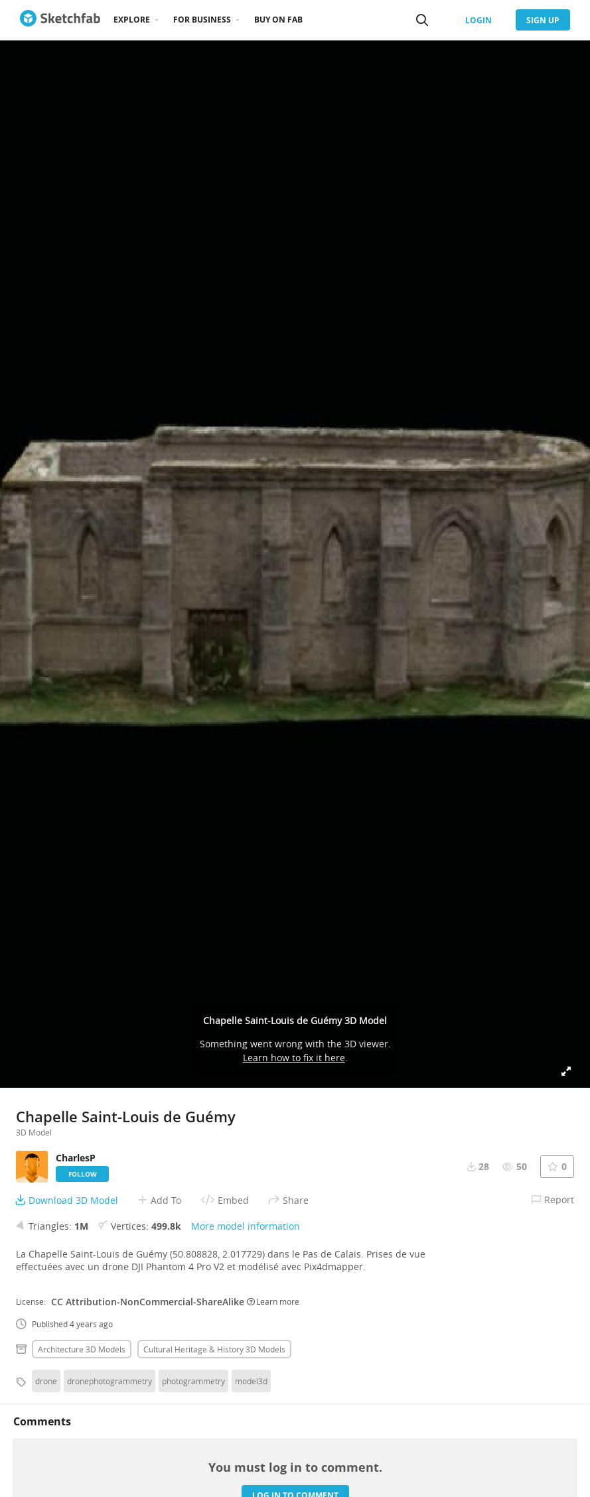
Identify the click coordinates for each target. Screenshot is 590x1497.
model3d (251, 1381)
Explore (131, 19)
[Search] (422, 20)
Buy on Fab (278, 19)
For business (202, 19)
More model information (245, 1226)
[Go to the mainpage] (60, 20)
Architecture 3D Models (81, 1349)
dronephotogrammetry (109, 1381)
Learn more (273, 1301)
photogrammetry (193, 1381)
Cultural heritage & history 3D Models (214, 1349)
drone (46, 1381)
